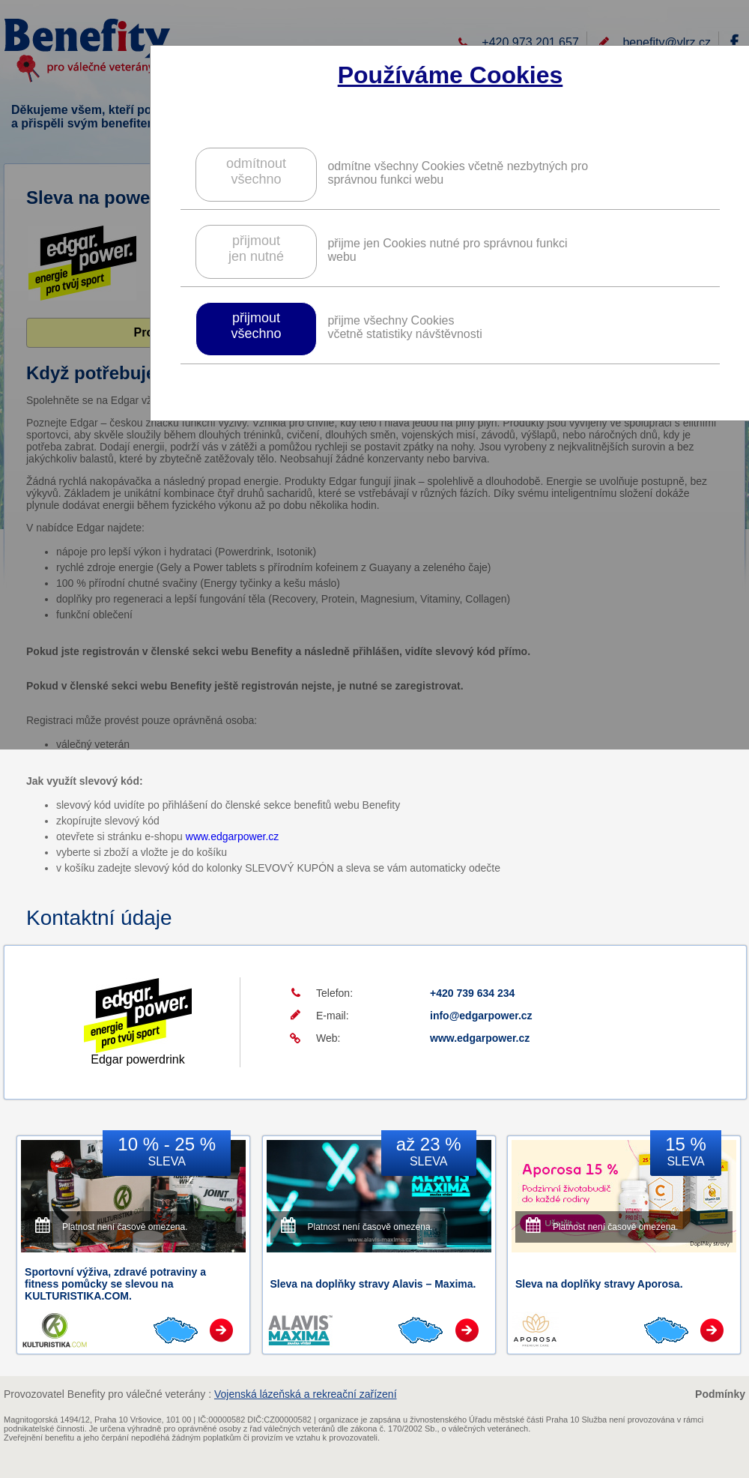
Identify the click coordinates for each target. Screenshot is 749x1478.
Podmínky (720, 1394)
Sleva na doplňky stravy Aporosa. (599, 1284)
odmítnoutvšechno (256, 171)
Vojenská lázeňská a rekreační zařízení (305, 1394)
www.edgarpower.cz (232, 836)
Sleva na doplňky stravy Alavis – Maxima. (373, 1284)
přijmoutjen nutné (256, 248)
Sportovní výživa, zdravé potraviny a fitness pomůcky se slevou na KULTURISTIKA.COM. (115, 1284)
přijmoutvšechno (256, 325)
